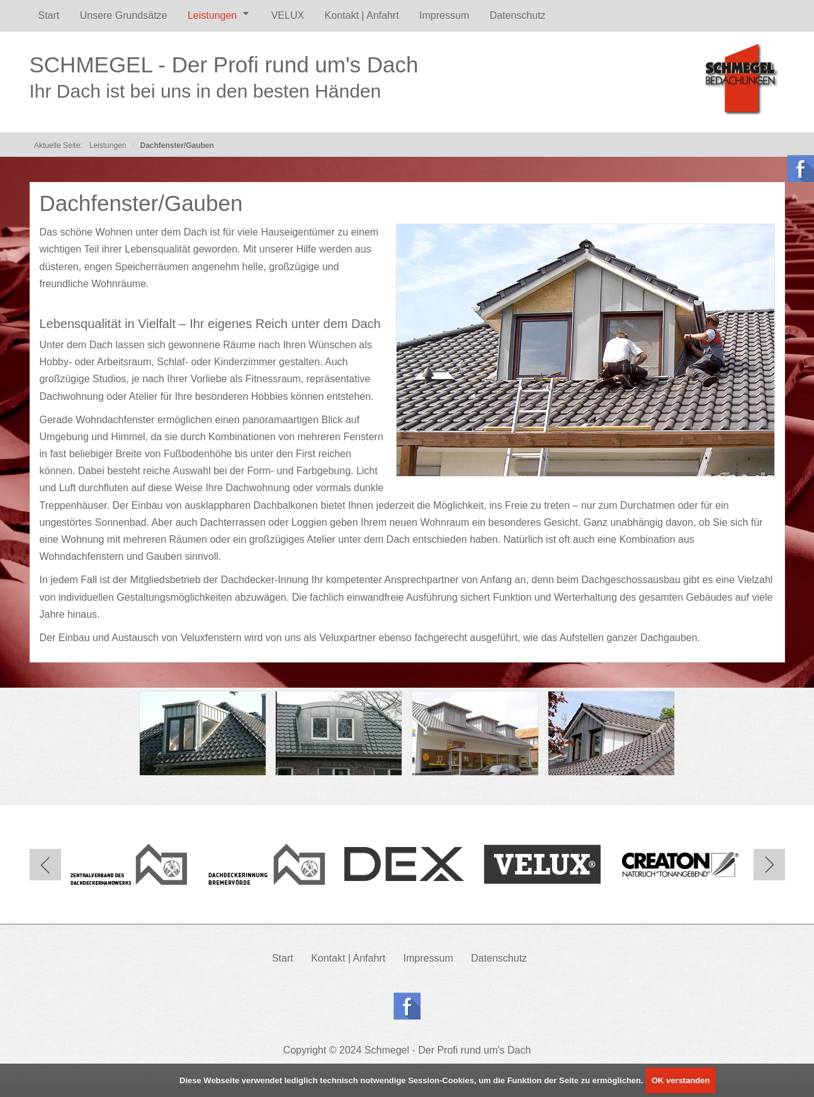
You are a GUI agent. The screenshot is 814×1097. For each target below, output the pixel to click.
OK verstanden (680, 1080)
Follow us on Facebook (407, 1006)
